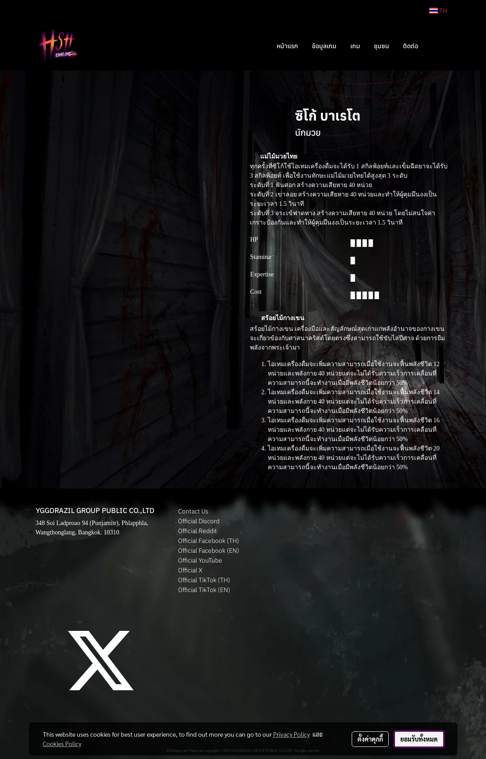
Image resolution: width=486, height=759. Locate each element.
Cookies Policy (62, 743)
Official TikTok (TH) (204, 580)
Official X (190, 570)
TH (438, 11)
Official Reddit (197, 531)
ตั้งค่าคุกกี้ (370, 739)
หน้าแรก (287, 46)
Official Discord (199, 521)
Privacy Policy (291, 734)
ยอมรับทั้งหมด (419, 739)
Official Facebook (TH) (208, 541)
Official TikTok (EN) (204, 590)
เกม (355, 46)
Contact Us (193, 511)
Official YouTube (200, 560)
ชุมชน (381, 46)
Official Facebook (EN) (208, 550)
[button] (438, 46)
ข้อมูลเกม (324, 46)
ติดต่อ (410, 46)
